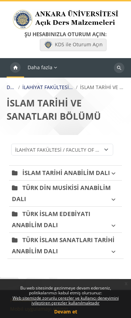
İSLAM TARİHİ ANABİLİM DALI (66, 173)
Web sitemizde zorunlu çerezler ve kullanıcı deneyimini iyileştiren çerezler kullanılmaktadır (66, 300)
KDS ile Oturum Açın (73, 45)
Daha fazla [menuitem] (40, 67)
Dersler (11, 87)
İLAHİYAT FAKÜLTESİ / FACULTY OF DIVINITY (47, 87)
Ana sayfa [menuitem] (15, 68)
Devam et (65, 311)
